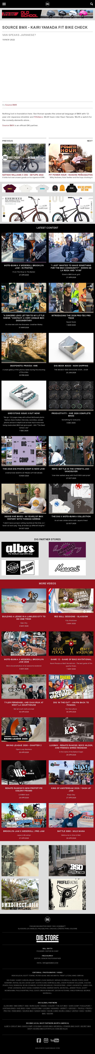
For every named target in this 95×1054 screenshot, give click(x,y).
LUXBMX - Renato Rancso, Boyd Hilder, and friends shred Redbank (71, 746)
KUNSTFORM (37, 1008)
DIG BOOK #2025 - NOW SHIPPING (71, 366)
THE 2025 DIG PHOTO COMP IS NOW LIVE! (24, 469)
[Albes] (23, 549)
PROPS (88, 1008)
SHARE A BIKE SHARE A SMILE (59, 1011)
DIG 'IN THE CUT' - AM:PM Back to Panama (71, 703)
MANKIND (55, 1008)
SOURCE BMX (28, 1011)
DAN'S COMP (74, 1006)
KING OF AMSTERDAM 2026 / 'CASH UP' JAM (71, 789)
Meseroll (58, 1026)
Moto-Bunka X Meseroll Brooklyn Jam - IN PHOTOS (24, 266)
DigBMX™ (62, 926)
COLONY (51, 1006)
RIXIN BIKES (16, 1011)
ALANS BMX (8, 1006)
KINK (28, 1008)
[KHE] (47, 209)
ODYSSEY (72, 1008)
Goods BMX (48, 1026)
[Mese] (71, 567)
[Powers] (71, 549)
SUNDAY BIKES (40, 1011)
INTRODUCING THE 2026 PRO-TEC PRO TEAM (71, 316)
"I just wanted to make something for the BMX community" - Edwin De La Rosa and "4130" (71, 268)
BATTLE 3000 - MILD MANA (71, 831)
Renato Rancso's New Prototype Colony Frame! (23, 789)
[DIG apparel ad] (47, 188)
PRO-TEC (7, 1011)
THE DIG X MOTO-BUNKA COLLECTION (71, 516)
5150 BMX (38, 1026)
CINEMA (44, 1006)
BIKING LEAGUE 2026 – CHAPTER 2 (24, 745)
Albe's (7, 1026)
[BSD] (71, 860)
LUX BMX (46, 1008)
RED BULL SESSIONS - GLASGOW (71, 616)
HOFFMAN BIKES (9, 1008)
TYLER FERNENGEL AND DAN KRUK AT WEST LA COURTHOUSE (23, 703)
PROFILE (81, 1008)
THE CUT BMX (61, 1006)
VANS (81, 1011)
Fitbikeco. (39, 117)
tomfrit (47, 1048)
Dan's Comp (27, 1026)
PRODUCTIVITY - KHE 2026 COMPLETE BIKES (71, 414)
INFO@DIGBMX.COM (50, 963)
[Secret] (23, 567)
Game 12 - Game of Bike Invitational (71, 659)
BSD (26, 1006)
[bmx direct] (23, 894)
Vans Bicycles (61, 1029)
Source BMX (11, 105)
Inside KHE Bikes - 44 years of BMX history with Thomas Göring (23, 517)
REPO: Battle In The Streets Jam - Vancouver (71, 470)
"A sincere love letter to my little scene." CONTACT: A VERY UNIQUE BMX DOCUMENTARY (24, 318)
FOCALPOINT (85, 1006)
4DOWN (50, 1014)
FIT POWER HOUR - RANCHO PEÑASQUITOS (71, 175)
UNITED (75, 1011)
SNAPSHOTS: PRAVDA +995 (24, 366)
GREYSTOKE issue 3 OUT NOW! (24, 413)
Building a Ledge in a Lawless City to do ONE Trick (24, 617)
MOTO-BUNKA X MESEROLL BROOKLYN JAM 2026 (24, 660)
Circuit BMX (16, 1026)
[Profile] (71, 894)
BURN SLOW (34, 1006)
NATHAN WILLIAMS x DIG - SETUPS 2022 (23, 175)
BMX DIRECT (19, 1006)
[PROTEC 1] (47, 14)
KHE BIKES (21, 1008)
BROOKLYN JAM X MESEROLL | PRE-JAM (24, 831)
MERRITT (64, 1008)
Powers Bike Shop (71, 1026)
